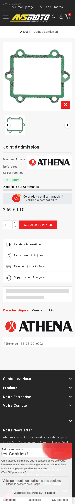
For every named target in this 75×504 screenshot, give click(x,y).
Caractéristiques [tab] (15, 310)
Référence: (10, 166)
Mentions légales (49, 469)
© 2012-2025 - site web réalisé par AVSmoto (37, 490)
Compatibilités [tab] (43, 310)
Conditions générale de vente (37, 474)
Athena (20, 159)
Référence (10, 343)
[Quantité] (8, 224)
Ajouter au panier (38, 224)
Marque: (9, 159)
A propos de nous (22, 469)
